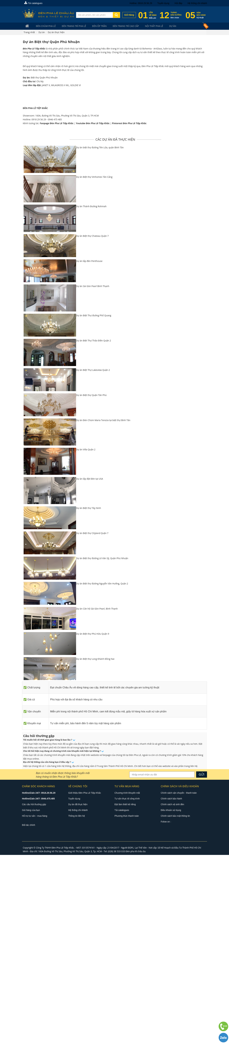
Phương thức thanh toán (126, 1013)
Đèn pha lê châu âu (136, 1048)
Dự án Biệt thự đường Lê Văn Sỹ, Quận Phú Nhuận (102, 755)
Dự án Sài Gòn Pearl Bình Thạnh (92, 483)
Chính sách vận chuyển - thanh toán (179, 990)
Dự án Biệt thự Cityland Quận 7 (92, 730)
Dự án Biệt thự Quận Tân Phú (91, 592)
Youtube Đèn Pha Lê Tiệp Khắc (93, 320)
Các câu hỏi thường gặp (34, 1001)
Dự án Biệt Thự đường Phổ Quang (93, 512)
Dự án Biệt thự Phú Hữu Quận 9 (92, 830)
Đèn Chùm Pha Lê (44, 26)
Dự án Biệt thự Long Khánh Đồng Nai (95, 855)
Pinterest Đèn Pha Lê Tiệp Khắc (129, 320)
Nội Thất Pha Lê (146, 26)
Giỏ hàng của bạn (31, 1007)
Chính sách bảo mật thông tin (175, 1013)
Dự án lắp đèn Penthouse (89, 458)
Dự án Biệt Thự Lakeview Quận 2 (93, 567)
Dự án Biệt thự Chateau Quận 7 (92, 432)
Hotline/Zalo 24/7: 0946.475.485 (38, 996)
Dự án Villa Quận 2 (85, 646)
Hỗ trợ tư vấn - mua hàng (34, 1013)
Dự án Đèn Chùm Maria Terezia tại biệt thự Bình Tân (103, 617)
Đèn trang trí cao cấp (119, 26)
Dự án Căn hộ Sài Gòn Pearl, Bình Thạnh (97, 805)
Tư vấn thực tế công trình (127, 996)
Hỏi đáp (178, 3)
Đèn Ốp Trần (94, 26)
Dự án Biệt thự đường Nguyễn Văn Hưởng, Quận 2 (102, 780)
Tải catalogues (33, 3)
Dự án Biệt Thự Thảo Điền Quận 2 (93, 537)
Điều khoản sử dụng (171, 1007)
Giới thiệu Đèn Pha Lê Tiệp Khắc (84, 990)
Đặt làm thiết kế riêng (125, 1001)
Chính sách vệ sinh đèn (172, 1001)
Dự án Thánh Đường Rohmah (91, 403)
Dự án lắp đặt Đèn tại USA (89, 675)
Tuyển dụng (163, 3)
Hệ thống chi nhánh (197, 3)
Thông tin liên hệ (76, 1013)
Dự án (162, 26)
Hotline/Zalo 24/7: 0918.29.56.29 (38, 990)
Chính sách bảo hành (171, 996)
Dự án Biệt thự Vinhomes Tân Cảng (94, 373)
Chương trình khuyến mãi (127, 990)
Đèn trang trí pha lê (70, 26)
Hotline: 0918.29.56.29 (141, 3)
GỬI (201, 971)
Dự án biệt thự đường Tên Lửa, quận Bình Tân (100, 344)
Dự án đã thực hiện (77, 1001)
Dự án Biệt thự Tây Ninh (88, 705)
